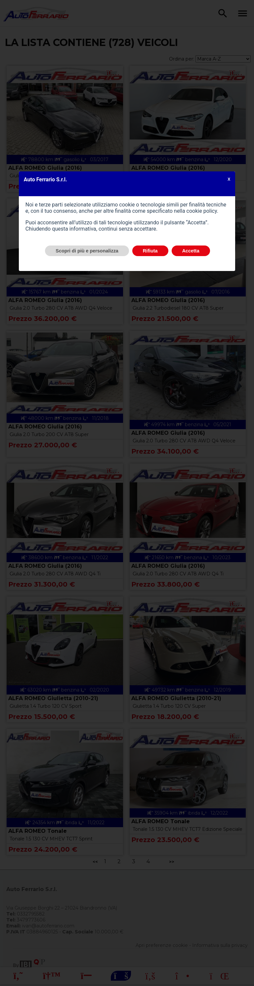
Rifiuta (150, 250)
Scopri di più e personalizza (87, 250)
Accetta (190, 250)
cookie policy (202, 211)
